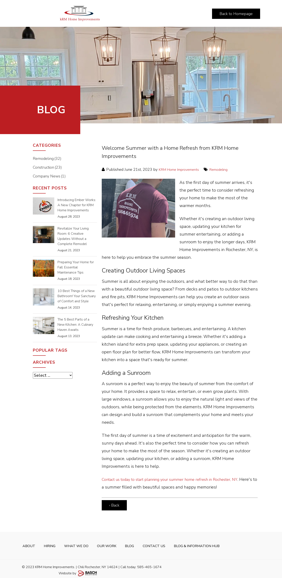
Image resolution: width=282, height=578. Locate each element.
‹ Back (114, 505)
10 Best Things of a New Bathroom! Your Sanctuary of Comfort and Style (77, 296)
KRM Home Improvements (182, 169)
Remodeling (225, 169)
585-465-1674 (149, 564)
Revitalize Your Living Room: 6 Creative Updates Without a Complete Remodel (73, 236)
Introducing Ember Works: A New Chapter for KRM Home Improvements (77, 205)
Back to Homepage (236, 13)
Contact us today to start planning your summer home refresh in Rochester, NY (178, 479)
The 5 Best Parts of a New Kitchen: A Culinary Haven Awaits (75, 324)
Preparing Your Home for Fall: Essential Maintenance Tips (76, 267)
